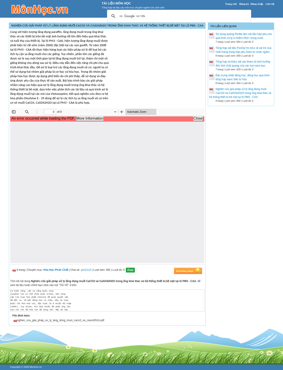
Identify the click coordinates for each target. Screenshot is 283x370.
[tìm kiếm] (178, 16)
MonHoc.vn (36, 367)
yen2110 (86, 269)
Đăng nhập (257, 4)
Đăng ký (244, 4)
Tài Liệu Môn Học (116, 3)
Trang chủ (231, 4)
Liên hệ (270, 4)
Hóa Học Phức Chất (56, 269)
